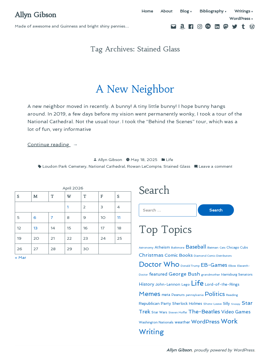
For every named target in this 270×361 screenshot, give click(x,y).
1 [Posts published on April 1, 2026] (68, 207)
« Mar (20, 257)
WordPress (239, 19)
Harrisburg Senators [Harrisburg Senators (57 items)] (237, 274)
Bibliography (212, 11)
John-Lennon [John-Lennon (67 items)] (167, 284)
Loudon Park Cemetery (64, 166)
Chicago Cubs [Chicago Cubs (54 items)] (237, 247)
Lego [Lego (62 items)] (185, 284)
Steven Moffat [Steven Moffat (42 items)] (177, 312)
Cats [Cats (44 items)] (222, 247)
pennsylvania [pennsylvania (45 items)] (195, 295)
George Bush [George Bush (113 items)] (184, 274)
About (167, 11)
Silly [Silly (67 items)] (226, 303)
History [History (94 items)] (146, 284)
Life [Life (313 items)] (197, 283)
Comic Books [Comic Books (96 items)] (179, 255)
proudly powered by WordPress (224, 350)
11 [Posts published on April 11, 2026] (118, 217)
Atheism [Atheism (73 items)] (162, 247)
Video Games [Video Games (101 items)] (236, 312)
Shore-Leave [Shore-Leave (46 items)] (212, 303)
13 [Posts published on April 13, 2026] (35, 228)
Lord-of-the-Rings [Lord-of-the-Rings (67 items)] (222, 284)
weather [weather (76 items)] (182, 322)
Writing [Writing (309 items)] (151, 332)
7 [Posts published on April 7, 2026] (52, 217)
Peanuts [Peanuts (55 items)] (178, 295)
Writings (242, 11)
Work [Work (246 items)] (229, 321)
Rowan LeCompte (144, 166)
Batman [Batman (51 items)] (212, 247)
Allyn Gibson (35, 15)
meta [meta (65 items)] (166, 295)
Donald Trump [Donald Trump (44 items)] (190, 265)
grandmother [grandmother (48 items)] (210, 274)
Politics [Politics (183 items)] (215, 293)
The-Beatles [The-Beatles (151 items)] (204, 311)
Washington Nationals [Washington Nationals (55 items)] (156, 322)
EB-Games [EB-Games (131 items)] (214, 265)
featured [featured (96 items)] (158, 274)
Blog (184, 11)
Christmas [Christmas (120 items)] (151, 255)
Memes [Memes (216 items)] (149, 293)
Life (169, 159)
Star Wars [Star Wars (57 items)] (159, 312)
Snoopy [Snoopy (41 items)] (235, 303)
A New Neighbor (135, 89)
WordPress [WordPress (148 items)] (205, 321)
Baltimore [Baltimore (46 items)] (177, 247)
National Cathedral (107, 166)
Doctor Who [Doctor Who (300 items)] (159, 264)
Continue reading (61, 144)
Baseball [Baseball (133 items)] (196, 247)
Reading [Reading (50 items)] (232, 295)
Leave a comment (215, 166)
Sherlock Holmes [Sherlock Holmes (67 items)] (187, 303)
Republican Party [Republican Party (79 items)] (155, 303)
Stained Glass (176, 166)
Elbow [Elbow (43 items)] (232, 265)
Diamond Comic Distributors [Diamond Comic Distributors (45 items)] (213, 255)
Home (147, 11)
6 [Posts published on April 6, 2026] (34, 217)
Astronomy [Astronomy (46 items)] (146, 247)
